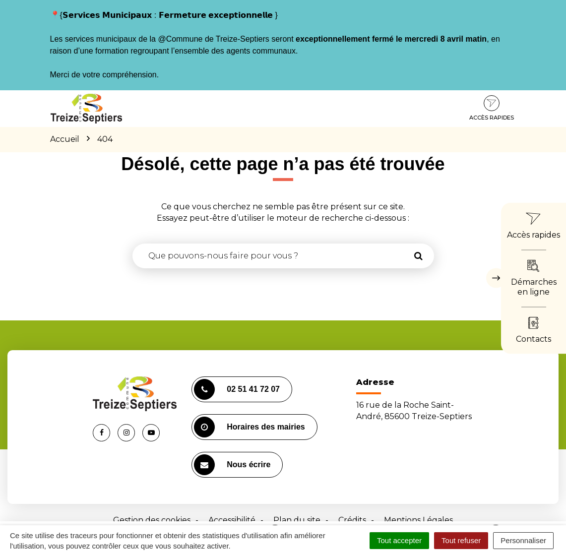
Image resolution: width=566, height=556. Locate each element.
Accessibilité (231, 520)
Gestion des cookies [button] (151, 520)
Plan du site (296, 520)
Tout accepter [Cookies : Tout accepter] (399, 540)
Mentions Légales (418, 520)
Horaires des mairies (249, 427)
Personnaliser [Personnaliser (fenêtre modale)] (523, 540)
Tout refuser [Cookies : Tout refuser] (461, 540)
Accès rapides (491, 108)
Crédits (352, 520)
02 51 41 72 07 (237, 389)
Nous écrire (232, 464)
